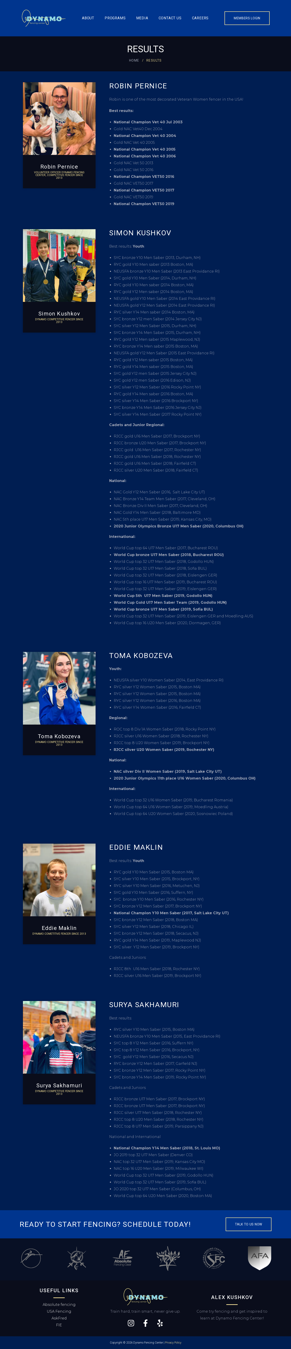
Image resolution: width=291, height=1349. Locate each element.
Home (134, 60)
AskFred (59, 1318)
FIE (59, 1325)
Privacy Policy (173, 1342)
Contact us (170, 18)
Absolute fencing (59, 1304)
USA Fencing (59, 1311)
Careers (200, 18)
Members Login (247, 18)
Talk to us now (248, 1224)
